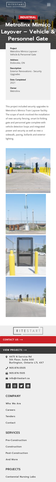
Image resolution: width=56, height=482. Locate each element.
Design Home (14, 471)
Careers (10, 391)
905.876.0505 (17, 349)
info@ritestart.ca (19, 359)
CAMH (9, 477)
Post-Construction (17, 434)
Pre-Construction (16, 421)
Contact (11, 404)
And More (12, 440)
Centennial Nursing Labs (21, 458)
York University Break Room (23, 464)
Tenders (10, 397)
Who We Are (13, 385)
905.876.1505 (17, 354)
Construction (14, 428)
